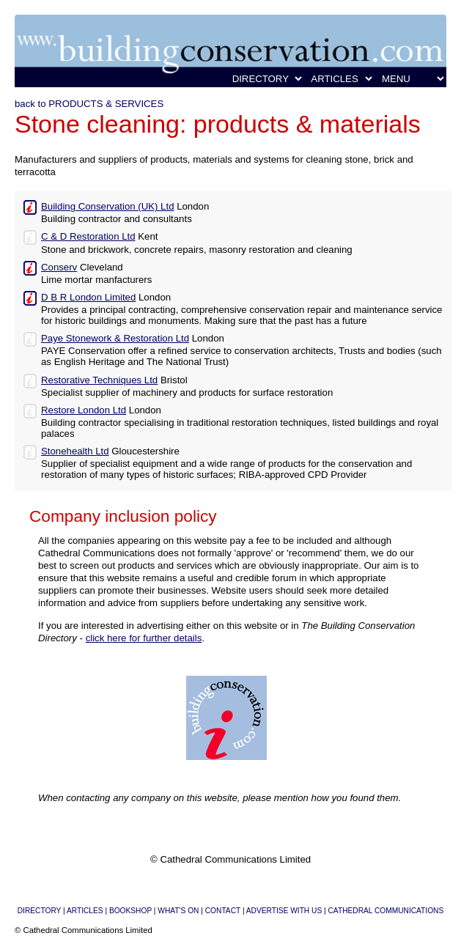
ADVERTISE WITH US (284, 911)
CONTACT (222, 911)
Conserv (59, 267)
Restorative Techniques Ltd (99, 380)
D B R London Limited (88, 297)
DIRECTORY (39, 911)
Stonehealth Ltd (75, 451)
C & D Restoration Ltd (88, 236)
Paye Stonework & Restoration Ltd (115, 338)
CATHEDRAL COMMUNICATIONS (386, 911)
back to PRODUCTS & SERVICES (89, 103)
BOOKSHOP (130, 911)
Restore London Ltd (83, 410)
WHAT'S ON (178, 911)
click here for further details (144, 638)
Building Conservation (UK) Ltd (107, 206)
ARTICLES (85, 911)
